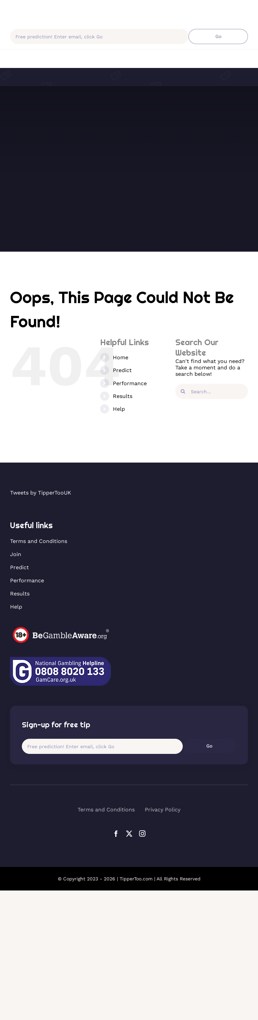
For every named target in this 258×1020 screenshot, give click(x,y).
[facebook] (116, 833)
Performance (130, 383)
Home (120, 357)
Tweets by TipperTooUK (40, 492)
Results (122, 396)
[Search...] (211, 391)
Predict (122, 370)
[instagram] (142, 833)
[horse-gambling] (60, 629)
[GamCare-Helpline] (60, 659)
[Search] (182, 391)
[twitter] (129, 833)
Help (119, 409)
